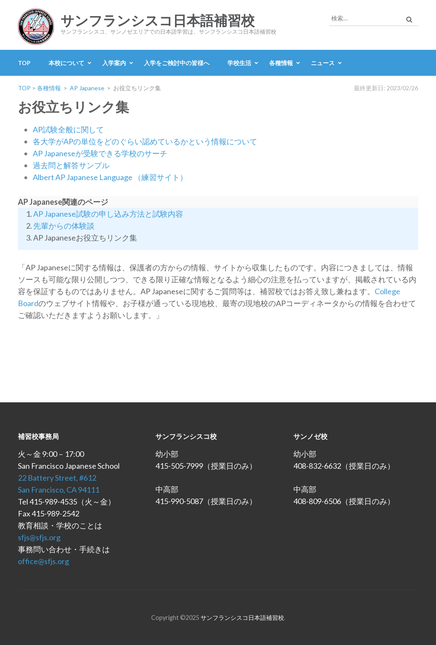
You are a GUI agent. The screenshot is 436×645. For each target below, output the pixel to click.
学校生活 (239, 62)
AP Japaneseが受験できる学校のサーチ (100, 153)
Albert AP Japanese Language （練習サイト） (110, 177)
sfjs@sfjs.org (39, 537)
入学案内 (114, 62)
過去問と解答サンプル (71, 165)
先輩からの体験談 (64, 225)
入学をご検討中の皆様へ (176, 62)
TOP (24, 62)
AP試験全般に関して (68, 129)
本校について (66, 62)
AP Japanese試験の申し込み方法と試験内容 (108, 213)
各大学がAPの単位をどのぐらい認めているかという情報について (145, 141)
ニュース (323, 62)
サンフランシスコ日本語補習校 (157, 21)
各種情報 (281, 62)
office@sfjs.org (43, 561)
